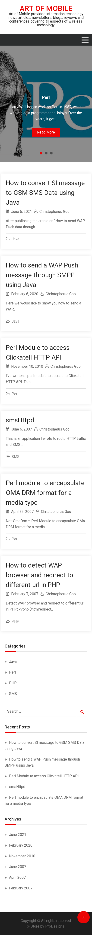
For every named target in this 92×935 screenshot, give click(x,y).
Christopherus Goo (54, 211)
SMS (15, 456)
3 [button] (51, 153)
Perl (15, 394)
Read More (46, 132)
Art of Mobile (46, 8)
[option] (46, 104)
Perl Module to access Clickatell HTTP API (44, 776)
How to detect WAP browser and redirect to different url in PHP (39, 575)
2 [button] (46, 153)
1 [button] (41, 153)
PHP (15, 621)
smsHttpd (20, 420)
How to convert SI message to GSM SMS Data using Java (45, 192)
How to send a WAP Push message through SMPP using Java (42, 275)
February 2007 (20, 888)
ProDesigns (55, 926)
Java (15, 239)
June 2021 (17, 834)
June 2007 (17, 867)
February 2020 (20, 845)
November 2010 (22, 856)
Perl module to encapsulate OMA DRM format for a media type (45, 492)
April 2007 (17, 877)
